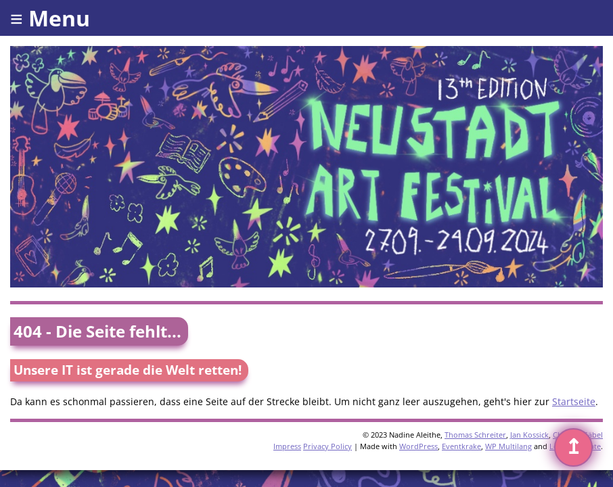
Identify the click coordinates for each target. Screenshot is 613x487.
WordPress (418, 446)
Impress (287, 446)
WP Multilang (508, 446)
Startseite (573, 401)
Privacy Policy (327, 446)
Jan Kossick (529, 435)
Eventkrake (461, 446)
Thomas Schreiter (475, 435)
